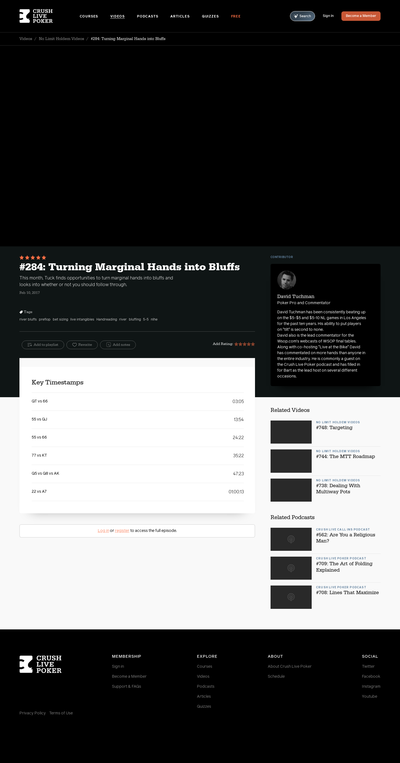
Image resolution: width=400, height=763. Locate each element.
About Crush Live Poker (290, 667)
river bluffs (28, 319)
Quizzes (210, 16)
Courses (89, 16)
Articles (179, 16)
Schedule (276, 677)
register (122, 531)
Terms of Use (61, 713)
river (123, 319)
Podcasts (147, 16)
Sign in (118, 667)
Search (302, 16)
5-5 (146, 319)
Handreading (106, 319)
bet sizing (60, 319)
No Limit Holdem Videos (61, 39)
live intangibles (82, 319)
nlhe (154, 319)
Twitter (368, 667)
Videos (117, 16)
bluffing (135, 319)
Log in (103, 531)
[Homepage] (49, 16)
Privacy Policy (32, 713)
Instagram (371, 687)
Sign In (328, 16)
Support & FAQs (126, 687)
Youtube (369, 697)
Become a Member (361, 16)
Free (236, 16)
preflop (45, 319)
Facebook (371, 677)
